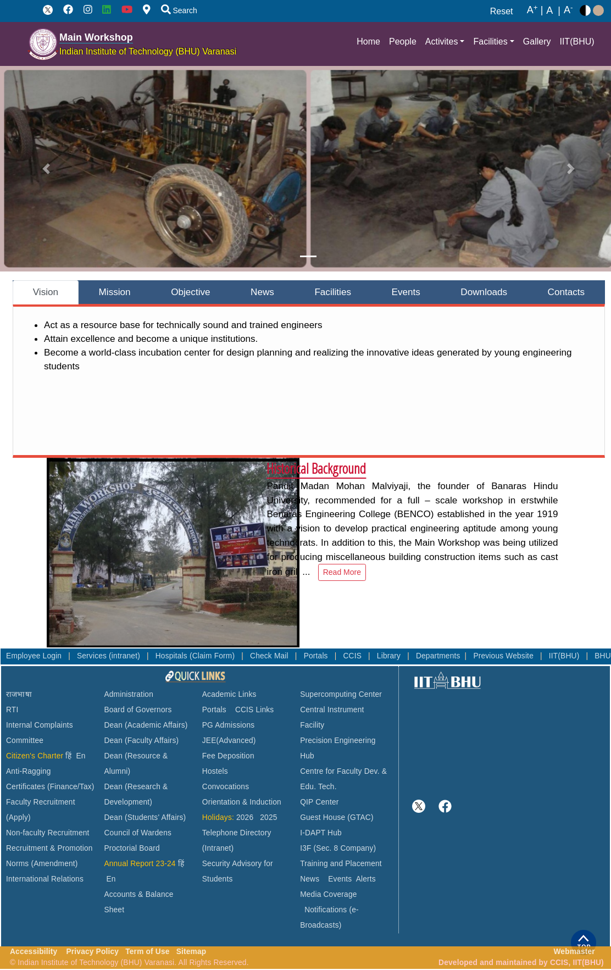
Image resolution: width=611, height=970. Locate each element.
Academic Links (229, 694)
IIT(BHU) (576, 41)
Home (368, 41)
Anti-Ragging (28, 771)
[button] (46, 168)
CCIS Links (254, 710)
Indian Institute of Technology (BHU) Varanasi (147, 51)
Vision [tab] (45, 291)
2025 (268, 817)
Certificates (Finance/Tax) (50, 787)
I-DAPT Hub (321, 833)
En (81, 756)
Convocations (225, 787)
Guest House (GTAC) (337, 817)
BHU (603, 656)
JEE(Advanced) (229, 740)
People (402, 41)
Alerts (366, 879)
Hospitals (172, 656)
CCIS (353, 656)
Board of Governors (137, 710)
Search (179, 10)
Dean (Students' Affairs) (145, 817)
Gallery (537, 41)
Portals (317, 656)
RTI (12, 710)
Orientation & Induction (241, 802)
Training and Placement (341, 864)
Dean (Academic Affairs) (145, 725)
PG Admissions (228, 725)
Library (390, 656)
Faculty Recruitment (40, 802)
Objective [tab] (190, 291)
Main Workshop (96, 37)
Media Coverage (328, 894)
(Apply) (18, 817)
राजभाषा (19, 694)
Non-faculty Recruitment (48, 833)
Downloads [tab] (483, 291)
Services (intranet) (109, 656)
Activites (441, 41)
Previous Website (504, 656)
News (309, 879)
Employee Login (35, 656)
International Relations (45, 879)
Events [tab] (406, 291)
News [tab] (262, 291)
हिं (68, 756)
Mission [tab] (115, 291)
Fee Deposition (228, 756)
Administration (128, 694)
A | (535, 10)
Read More (342, 572)
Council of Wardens (137, 833)
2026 (244, 817)
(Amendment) (54, 864)
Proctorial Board (131, 848)
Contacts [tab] (566, 291)
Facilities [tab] (332, 291)
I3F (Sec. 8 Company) (338, 848)
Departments (438, 656)
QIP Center (319, 802)
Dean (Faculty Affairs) (141, 740)
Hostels (215, 771)
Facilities (490, 41)
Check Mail (270, 656)
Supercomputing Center (341, 694)
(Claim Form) (213, 656)
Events (340, 879)
